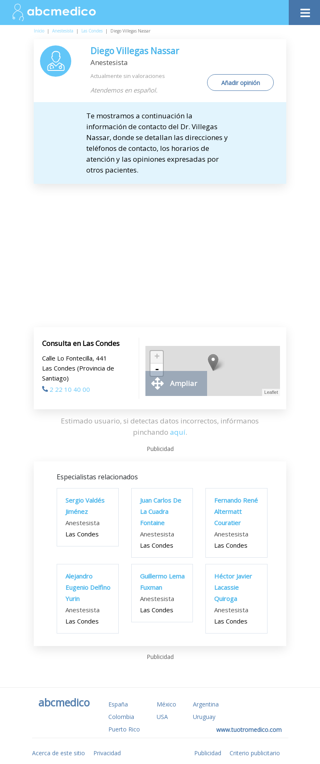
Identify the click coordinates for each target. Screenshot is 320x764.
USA (162, 717)
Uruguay (204, 717)
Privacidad (107, 753)
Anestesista (62, 31)
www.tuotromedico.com (249, 730)
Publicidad (207, 753)
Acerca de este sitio (58, 753)
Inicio (39, 31)
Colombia (121, 717)
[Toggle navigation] (304, 10)
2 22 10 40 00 (66, 389)
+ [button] (157, 357)
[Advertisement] (160, 246)
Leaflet (271, 392)
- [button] (157, 369)
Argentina (206, 704)
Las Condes (91, 31)
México (166, 704)
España (118, 704)
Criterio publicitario (255, 753)
